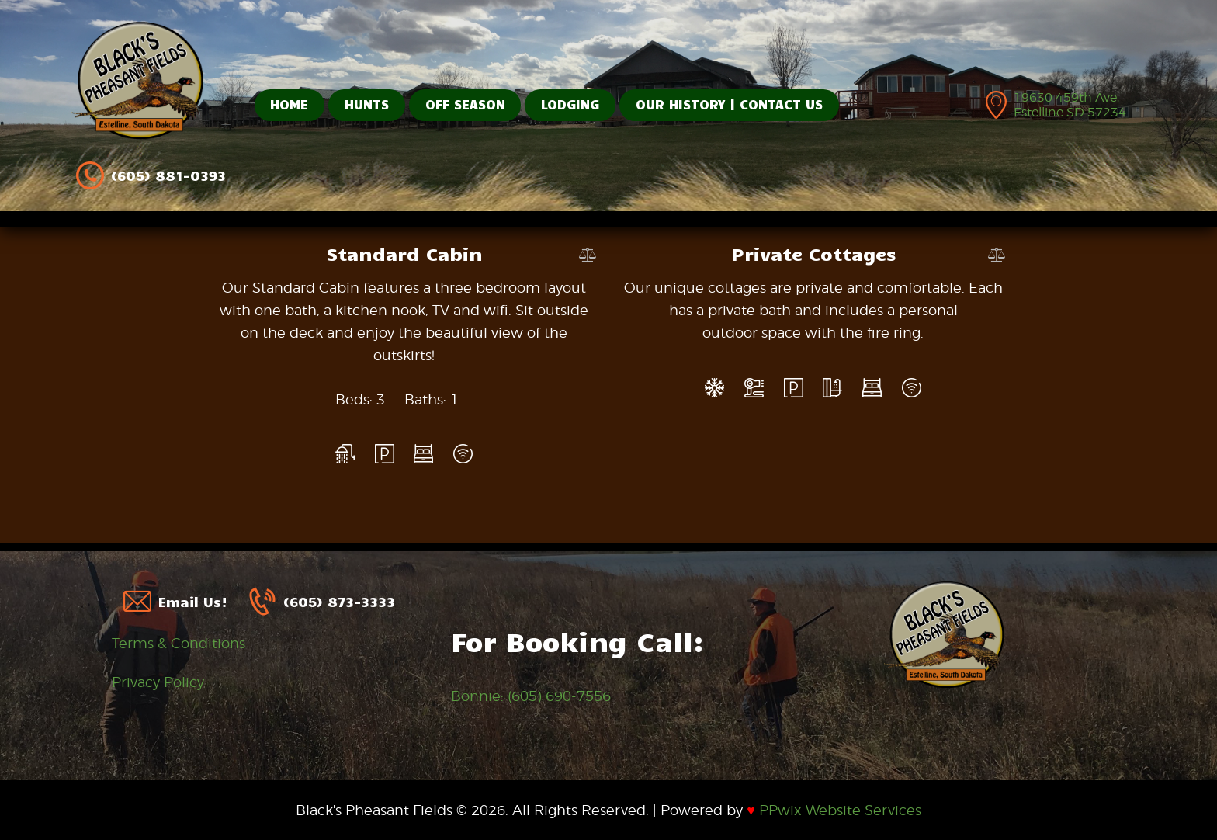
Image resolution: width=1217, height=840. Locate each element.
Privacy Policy (158, 682)
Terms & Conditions (178, 643)
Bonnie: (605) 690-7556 (531, 696)
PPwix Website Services (834, 810)
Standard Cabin (404, 253)
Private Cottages (813, 253)
